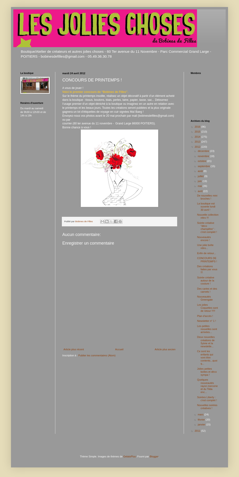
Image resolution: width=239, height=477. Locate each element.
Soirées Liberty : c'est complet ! (207, 399)
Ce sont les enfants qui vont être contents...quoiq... (207, 357)
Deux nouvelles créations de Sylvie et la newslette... (205, 342)
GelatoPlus (129, 456)
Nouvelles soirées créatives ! (207, 407)
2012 (198, 146)
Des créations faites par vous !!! (207, 269)
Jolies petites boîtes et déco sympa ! (207, 371)
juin (200, 181)
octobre (202, 161)
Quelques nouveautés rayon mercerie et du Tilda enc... (207, 385)
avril (200, 191)
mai (200, 186)
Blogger (154, 456)
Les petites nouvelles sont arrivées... (207, 329)
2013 (198, 141)
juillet (201, 176)
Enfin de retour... (206, 253)
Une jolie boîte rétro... (205, 246)
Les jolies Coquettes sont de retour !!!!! (207, 307)
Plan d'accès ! (205, 316)
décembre (204, 151)
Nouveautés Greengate (205, 298)
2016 (198, 126)
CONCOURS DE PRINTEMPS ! (207, 260)
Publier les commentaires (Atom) (97, 355)
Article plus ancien (165, 349)
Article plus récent (73, 349)
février (202, 419)
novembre (204, 156)
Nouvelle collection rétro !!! (207, 216)
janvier (202, 424)
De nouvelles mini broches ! (207, 197)
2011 (198, 430)
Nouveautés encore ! (204, 239)
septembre (204, 166)
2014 (198, 136)
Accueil (119, 349)
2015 (198, 131)
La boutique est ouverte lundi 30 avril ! (206, 206)
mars (201, 414)
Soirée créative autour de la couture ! (205, 280)
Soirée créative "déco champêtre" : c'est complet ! (207, 227)
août (200, 171)
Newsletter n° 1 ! (206, 320)
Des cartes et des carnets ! (207, 290)
